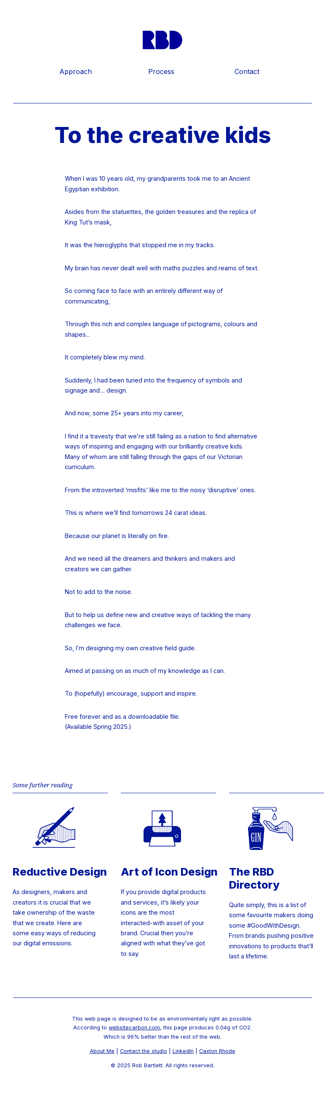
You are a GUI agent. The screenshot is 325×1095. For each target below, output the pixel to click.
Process (161, 71)
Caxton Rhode (217, 1051)
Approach (75, 71)
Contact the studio (143, 1051)
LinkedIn (183, 1051)
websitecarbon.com (134, 1027)
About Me (102, 1051)
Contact (246, 71)
